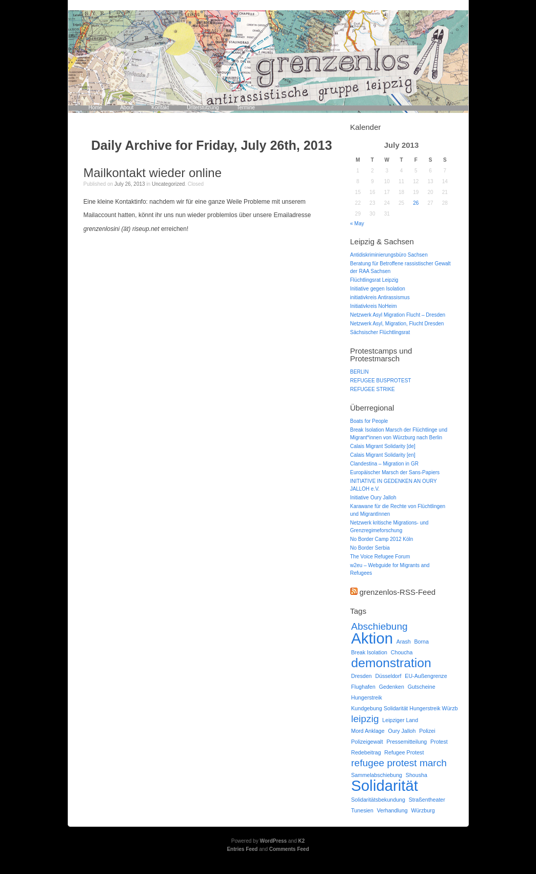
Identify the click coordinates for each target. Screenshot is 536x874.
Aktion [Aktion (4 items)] (372, 638)
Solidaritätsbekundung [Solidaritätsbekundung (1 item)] (378, 800)
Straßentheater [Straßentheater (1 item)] (427, 800)
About (126, 107)
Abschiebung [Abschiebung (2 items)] (379, 626)
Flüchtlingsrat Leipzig (374, 280)
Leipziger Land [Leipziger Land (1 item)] (400, 720)
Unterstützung (203, 107)
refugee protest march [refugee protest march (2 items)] (399, 763)
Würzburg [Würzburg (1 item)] (422, 810)
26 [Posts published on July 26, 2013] (416, 203)
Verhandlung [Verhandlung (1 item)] (392, 810)
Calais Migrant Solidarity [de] (382, 446)
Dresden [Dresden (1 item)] (361, 676)
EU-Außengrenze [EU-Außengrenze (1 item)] (426, 676)
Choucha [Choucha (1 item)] (402, 652)
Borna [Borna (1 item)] (421, 641)
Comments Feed (289, 849)
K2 (301, 841)
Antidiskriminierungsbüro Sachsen (389, 255)
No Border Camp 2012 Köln (381, 539)
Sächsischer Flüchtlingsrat (380, 332)
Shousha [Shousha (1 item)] (416, 775)
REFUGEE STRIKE (372, 389)
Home (96, 107)
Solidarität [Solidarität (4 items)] (384, 785)
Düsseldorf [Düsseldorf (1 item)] (388, 676)
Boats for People (369, 421)
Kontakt (160, 107)
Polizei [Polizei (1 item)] (427, 731)
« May (357, 223)
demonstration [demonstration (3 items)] (391, 663)
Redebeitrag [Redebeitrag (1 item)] (366, 752)
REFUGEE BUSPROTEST (380, 380)
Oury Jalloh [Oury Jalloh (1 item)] (401, 731)
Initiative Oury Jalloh (373, 497)
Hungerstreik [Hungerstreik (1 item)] (366, 697)
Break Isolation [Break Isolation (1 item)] (369, 652)
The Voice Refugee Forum (380, 556)
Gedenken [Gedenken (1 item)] (391, 687)
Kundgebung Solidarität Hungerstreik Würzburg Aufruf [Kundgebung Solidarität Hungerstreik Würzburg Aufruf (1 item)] (416, 708)
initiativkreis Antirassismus (380, 297)
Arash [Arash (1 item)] (403, 641)
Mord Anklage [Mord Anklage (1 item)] (368, 731)
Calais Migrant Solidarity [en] (382, 455)
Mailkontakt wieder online (153, 173)
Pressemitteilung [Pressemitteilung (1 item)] (406, 742)
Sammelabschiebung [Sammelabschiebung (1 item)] (377, 775)
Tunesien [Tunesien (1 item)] (362, 810)
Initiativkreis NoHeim (373, 306)
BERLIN (359, 372)
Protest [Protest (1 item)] (439, 742)
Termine (246, 107)
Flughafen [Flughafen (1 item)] (363, 687)
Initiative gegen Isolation (377, 289)
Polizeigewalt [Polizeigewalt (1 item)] (367, 742)
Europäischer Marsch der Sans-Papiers (395, 472)
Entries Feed (242, 849)
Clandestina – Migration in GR (384, 464)
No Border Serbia (370, 548)
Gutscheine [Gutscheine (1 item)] (421, 687)
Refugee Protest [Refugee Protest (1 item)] (404, 752)
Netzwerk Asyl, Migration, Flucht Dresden (397, 323)
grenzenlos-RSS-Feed (397, 592)
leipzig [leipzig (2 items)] (365, 718)
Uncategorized (168, 184)
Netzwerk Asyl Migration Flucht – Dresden (398, 315)
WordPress (273, 841)
